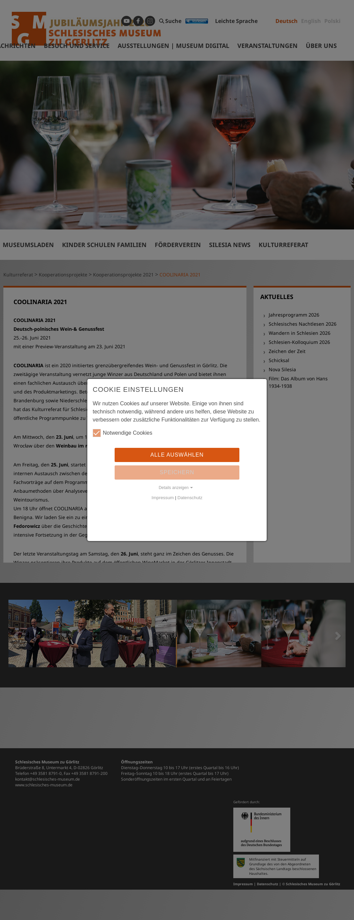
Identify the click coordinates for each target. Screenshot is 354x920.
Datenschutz (189, 497)
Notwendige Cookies (122, 433)
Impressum (163, 497)
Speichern (177, 472)
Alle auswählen (177, 455)
